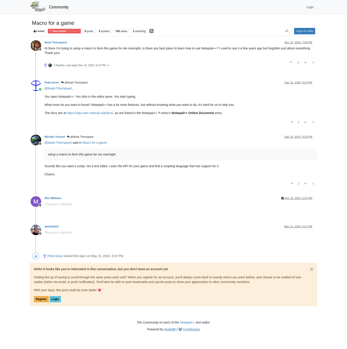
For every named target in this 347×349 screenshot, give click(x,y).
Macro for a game (94, 142)
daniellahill (51, 226)
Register (41, 299)
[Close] (312, 269)
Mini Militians (53, 198)
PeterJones (51, 82)
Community (59, 7)
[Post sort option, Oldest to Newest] (287, 31)
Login (55, 299)
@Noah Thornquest (74, 82)
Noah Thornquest (55, 42)
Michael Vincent (54, 136)
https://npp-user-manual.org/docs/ (90, 113)
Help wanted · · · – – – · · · (64, 31)
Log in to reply (304, 31)
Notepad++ (187, 322)
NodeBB (170, 329)
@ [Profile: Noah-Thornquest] (58, 88)
